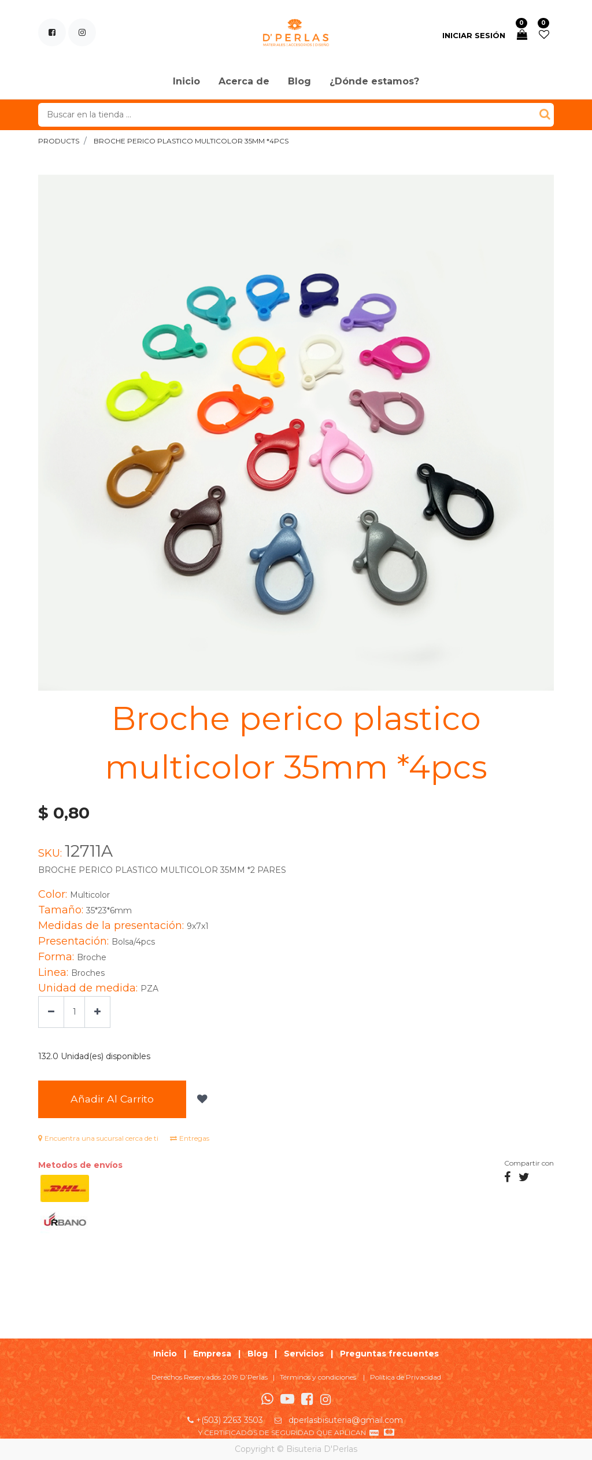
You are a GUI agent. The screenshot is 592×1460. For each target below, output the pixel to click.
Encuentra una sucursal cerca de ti (98, 1138)
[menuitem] (186, 82)
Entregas (189, 1138)
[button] (200, 1099)
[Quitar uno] (51, 1012)
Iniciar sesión (473, 35)
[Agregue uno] (97, 1012)
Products (58, 141)
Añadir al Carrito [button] (112, 1099)
